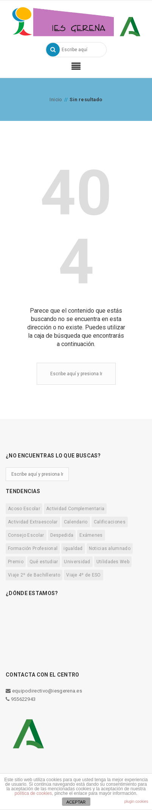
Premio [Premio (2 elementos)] (15, 561)
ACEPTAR (75, 802)
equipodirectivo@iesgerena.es (44, 691)
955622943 (21, 699)
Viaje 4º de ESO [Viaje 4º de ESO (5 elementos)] (83, 575)
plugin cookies (136, 801)
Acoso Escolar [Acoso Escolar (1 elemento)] (24, 508)
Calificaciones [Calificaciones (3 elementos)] (110, 522)
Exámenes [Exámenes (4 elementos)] (90, 535)
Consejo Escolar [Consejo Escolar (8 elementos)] (26, 535)
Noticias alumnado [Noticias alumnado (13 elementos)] (109, 548)
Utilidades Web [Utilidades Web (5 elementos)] (112, 561)
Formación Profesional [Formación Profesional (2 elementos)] (32, 548)
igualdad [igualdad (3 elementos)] (73, 548)
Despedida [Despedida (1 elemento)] (62, 535)
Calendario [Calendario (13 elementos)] (76, 522)
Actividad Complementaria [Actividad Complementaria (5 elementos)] (75, 508)
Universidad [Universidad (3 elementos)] (77, 561)
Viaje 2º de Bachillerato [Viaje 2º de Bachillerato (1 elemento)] (34, 575)
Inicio (56, 99)
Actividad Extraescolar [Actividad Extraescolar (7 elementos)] (33, 522)
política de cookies (33, 793)
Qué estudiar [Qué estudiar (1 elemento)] (43, 561)
